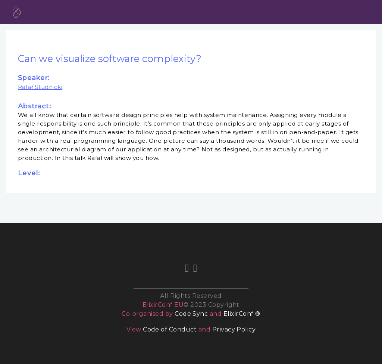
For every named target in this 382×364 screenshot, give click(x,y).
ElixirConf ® (241, 313)
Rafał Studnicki (40, 86)
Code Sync (191, 313)
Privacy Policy (234, 329)
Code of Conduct (170, 329)
